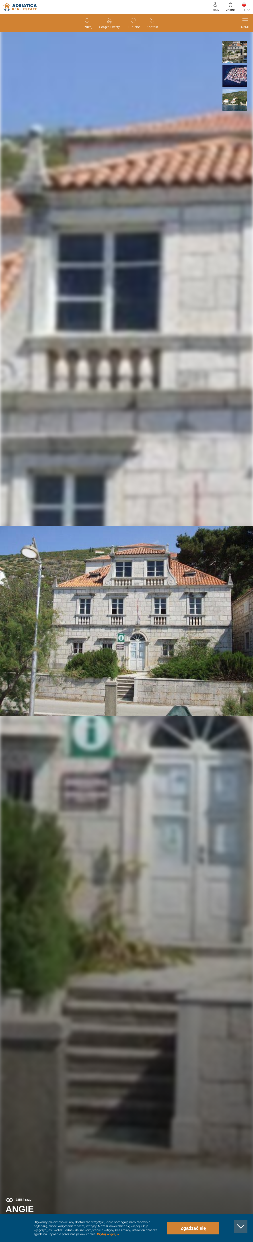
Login (215, 10)
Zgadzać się (193, 1228)
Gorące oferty (109, 27)
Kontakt (152, 27)
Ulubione (133, 27)
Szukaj (87, 27)
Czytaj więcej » (107, 1234)
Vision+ (230, 10)
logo (20, 7)
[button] (234, 52)
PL (244, 10)
